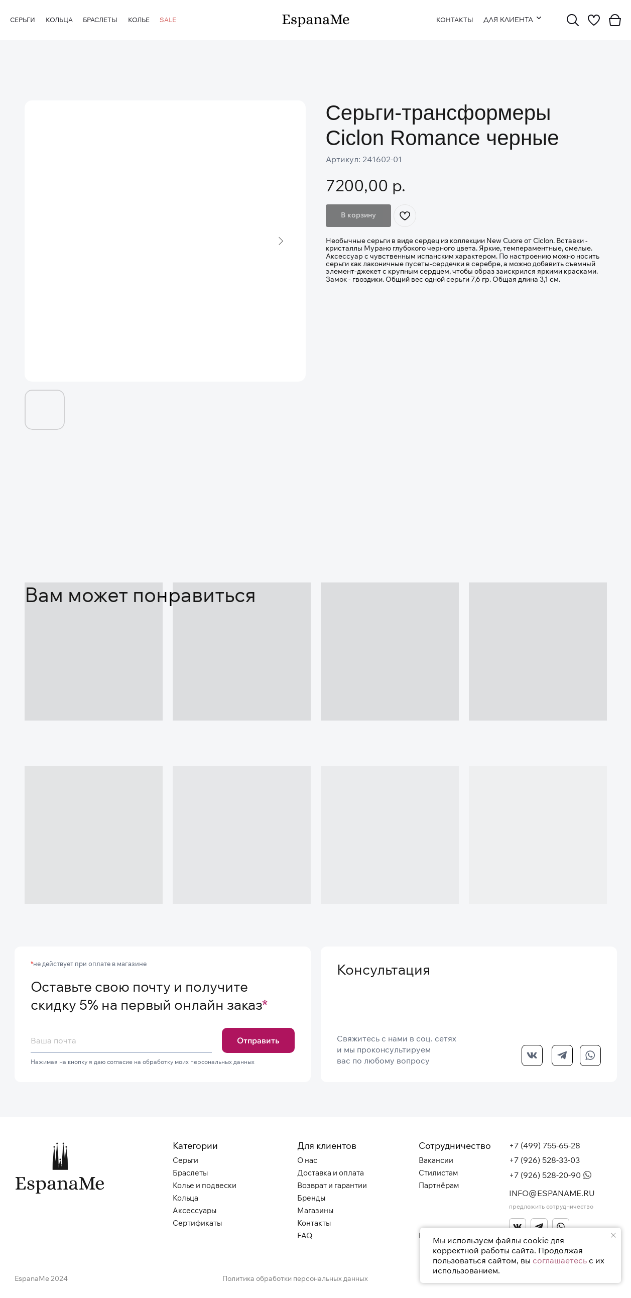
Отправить (258, 1040)
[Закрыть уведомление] (613, 1235)
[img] (315, 21)
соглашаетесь (560, 1260)
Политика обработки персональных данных (295, 1278)
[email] (121, 1040)
